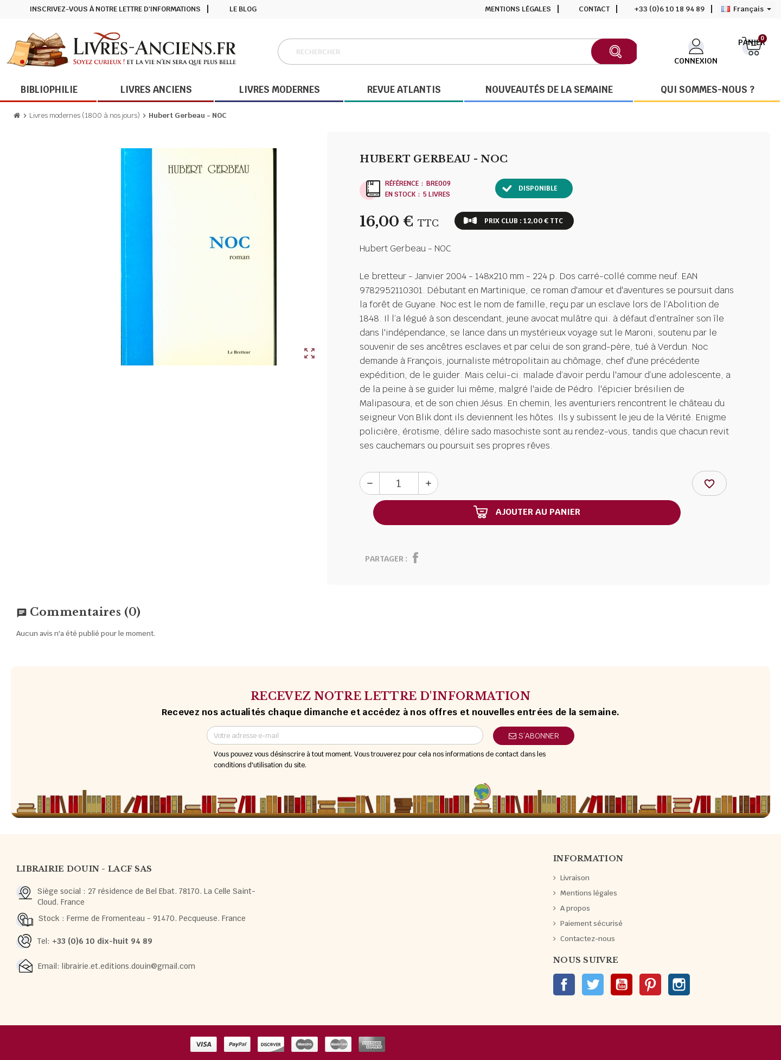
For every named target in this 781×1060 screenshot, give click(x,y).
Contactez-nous (587, 938)
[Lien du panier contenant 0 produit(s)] (752, 50)
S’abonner (534, 736)
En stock (400, 194)
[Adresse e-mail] (345, 735)
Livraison (575, 877)
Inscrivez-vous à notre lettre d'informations (115, 9)
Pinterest (650, 984)
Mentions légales (518, 9)
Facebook (564, 984)
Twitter (593, 984)
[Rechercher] (457, 52)
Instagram (679, 984)
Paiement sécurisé (591, 923)
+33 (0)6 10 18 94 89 (670, 9)
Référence (402, 183)
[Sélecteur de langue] (746, 9)
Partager (384, 559)
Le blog (243, 9)
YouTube (621, 984)
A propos (575, 908)
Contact (594, 9)
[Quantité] (399, 483)
